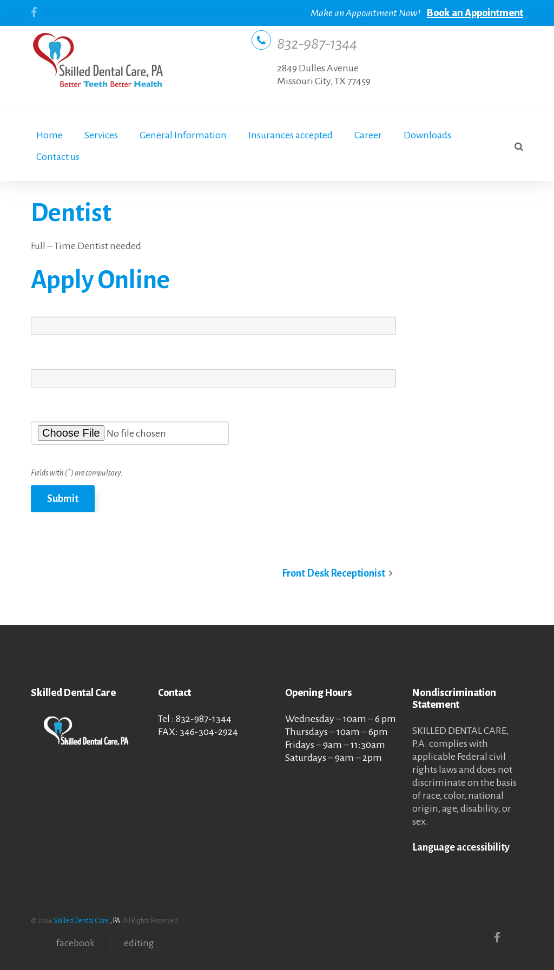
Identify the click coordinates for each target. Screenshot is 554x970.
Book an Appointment (475, 13)
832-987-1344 (317, 44)
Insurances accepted (290, 135)
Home (49, 135)
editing (139, 943)
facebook (75, 943)
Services (101, 135)
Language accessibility (461, 847)
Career (368, 135)
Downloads (427, 135)
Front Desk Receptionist (333, 573)
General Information (183, 135)
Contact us (58, 156)
